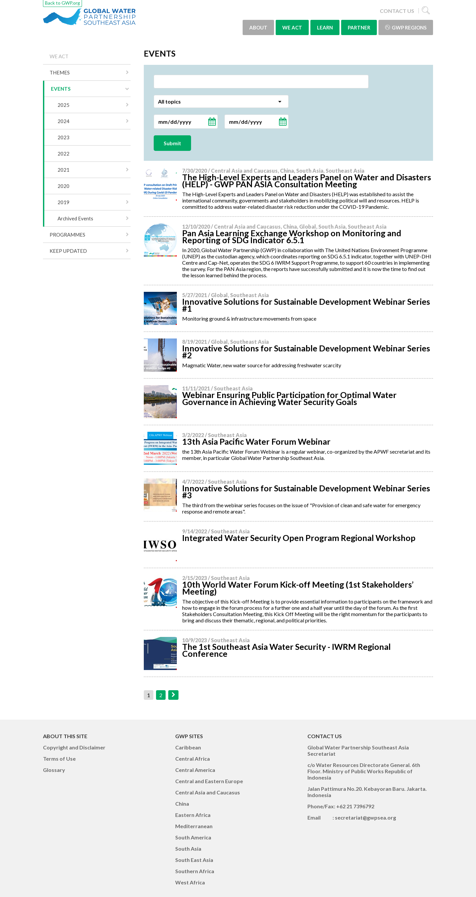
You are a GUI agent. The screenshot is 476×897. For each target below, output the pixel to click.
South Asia (188, 848)
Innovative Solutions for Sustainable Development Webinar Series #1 (306, 304)
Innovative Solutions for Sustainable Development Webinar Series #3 (306, 491)
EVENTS (60, 89)
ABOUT (258, 27)
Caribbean (188, 747)
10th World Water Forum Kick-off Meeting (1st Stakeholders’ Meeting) (298, 587)
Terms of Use (59, 758)
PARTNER (359, 27)
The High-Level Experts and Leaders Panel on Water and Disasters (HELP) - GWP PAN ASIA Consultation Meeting (306, 180)
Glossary (54, 770)
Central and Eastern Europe (209, 781)
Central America (195, 770)
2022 (63, 154)
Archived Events (75, 218)
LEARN (325, 27)
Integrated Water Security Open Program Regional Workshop (299, 538)
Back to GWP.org (62, 3)
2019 (63, 202)
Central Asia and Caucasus (207, 792)
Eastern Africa (193, 815)
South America (193, 837)
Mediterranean (194, 826)
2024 (63, 121)
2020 (63, 186)
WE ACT (292, 27)
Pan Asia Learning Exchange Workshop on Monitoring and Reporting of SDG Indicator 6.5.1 (291, 236)
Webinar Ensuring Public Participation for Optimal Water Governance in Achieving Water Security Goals (289, 398)
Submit (172, 143)
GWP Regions (405, 27)
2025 (63, 105)
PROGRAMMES (67, 235)
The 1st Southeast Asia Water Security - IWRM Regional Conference (286, 650)
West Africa (190, 882)
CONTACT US (397, 11)
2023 (63, 137)
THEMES (60, 72)
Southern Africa (194, 871)
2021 (63, 170)
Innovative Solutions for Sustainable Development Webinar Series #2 (306, 351)
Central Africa (192, 758)
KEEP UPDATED (68, 251)
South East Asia (194, 860)
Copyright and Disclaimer (74, 747)
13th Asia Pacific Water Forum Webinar (256, 441)
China (182, 803)
